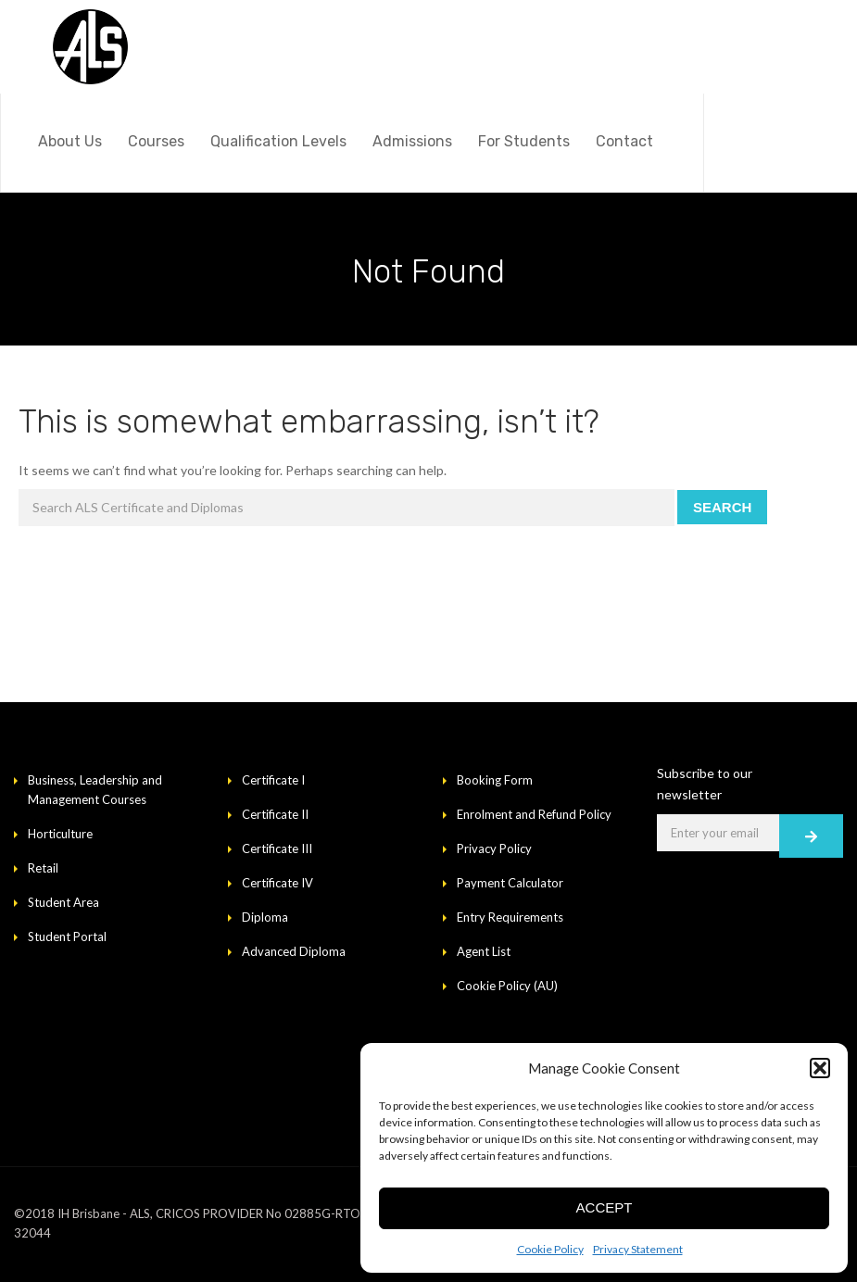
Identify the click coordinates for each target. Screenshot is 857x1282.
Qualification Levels (278, 141)
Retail (43, 868)
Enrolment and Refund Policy (534, 814)
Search (722, 507)
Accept (604, 1207)
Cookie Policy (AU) (507, 985)
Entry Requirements (510, 917)
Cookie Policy (550, 1249)
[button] (820, 1068)
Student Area (63, 902)
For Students (524, 141)
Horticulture (60, 833)
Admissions (412, 141)
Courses (156, 141)
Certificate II (275, 814)
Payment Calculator (510, 882)
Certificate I (273, 780)
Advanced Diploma (294, 951)
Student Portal (67, 936)
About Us (70, 141)
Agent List (483, 951)
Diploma (265, 917)
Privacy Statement (638, 1249)
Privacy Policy (494, 848)
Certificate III (277, 848)
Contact (624, 141)
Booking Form (495, 780)
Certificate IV (277, 882)
